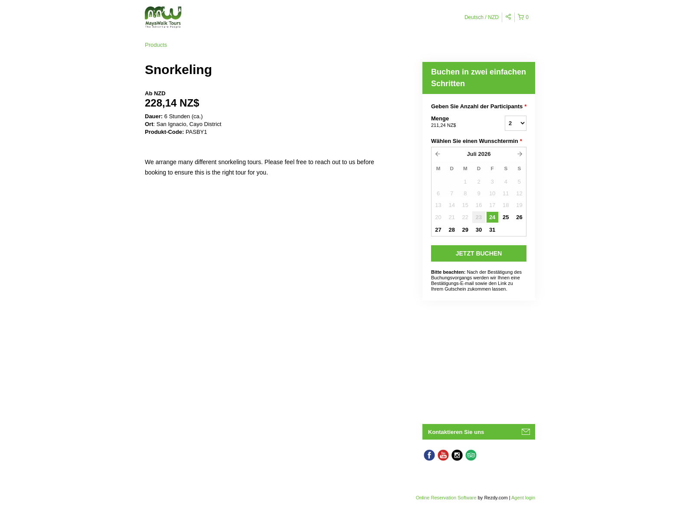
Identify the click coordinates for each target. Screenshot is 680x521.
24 (492, 217)
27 (438, 230)
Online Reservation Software (446, 497)
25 (506, 217)
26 (519, 217)
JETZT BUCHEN (479, 253)
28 (451, 230)
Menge (457, 122)
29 (465, 230)
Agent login (523, 497)
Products (156, 45)
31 (492, 230)
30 (479, 230)
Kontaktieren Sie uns (456, 432)
